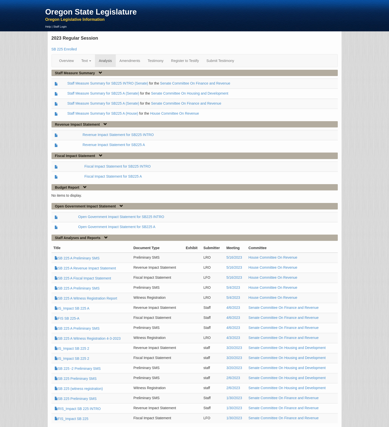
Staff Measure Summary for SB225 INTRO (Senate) (107, 83)
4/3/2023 (233, 338)
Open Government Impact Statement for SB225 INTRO (121, 217)
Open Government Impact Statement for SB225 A (116, 227)
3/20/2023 (234, 348)
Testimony (155, 61)
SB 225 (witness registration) (78, 389)
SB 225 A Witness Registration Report (85, 298)
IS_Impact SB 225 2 (71, 348)
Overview (66, 61)
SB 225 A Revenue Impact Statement (85, 268)
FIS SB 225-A (67, 318)
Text (86, 61)
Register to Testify (185, 61)
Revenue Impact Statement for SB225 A (114, 145)
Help (48, 26)
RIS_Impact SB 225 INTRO (77, 409)
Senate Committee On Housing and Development (189, 93)
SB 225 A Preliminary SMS (77, 258)
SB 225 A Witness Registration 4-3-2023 (87, 338)
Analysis (105, 61)
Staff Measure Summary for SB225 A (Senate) (103, 93)
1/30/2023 (234, 398)
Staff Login (60, 26)
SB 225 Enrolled (64, 49)
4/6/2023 (233, 308)
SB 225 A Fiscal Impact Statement (82, 278)
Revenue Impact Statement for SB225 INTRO (118, 135)
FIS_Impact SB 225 (71, 419)
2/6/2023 (233, 378)
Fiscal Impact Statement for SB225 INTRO (117, 166)
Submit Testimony (220, 61)
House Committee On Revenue (174, 113)
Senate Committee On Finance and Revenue (195, 83)
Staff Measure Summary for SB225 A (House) (102, 113)
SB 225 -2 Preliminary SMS (77, 369)
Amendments (130, 61)
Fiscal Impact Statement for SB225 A (113, 176)
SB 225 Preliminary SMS (75, 379)
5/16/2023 (234, 257)
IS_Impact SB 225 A (71, 308)
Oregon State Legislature (91, 11)
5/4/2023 (233, 288)
